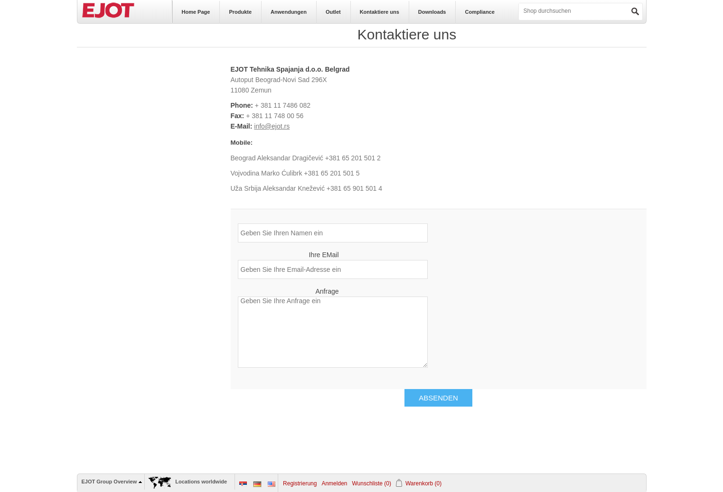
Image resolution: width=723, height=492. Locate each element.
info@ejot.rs (272, 126)
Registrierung (300, 483)
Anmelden (334, 483)
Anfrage (326, 291)
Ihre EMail (323, 255)
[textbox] (556, 11)
